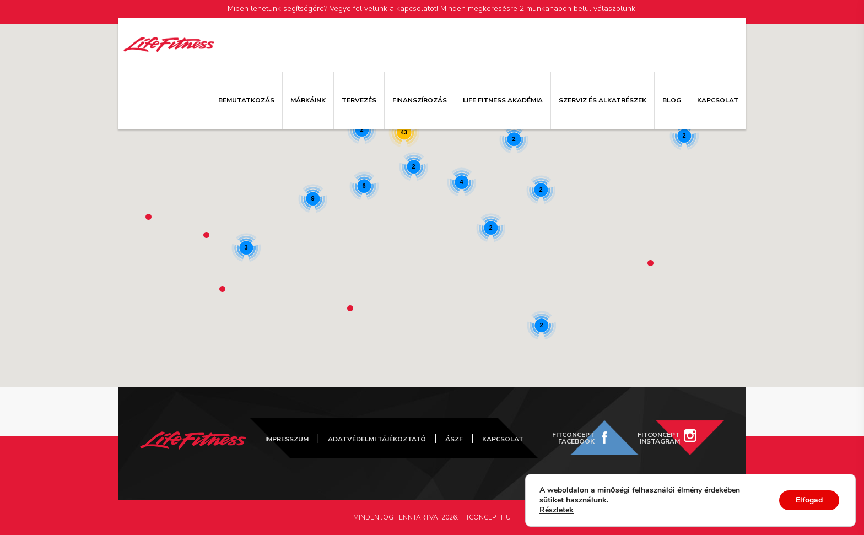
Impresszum (287, 439)
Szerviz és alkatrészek (602, 100)
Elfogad (809, 500)
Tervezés (359, 100)
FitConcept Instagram (659, 438)
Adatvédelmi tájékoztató (377, 439)
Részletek (556, 510)
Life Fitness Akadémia (503, 100)
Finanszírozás (419, 100)
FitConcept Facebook (573, 438)
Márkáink (308, 100)
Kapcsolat (717, 100)
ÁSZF (454, 439)
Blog (671, 100)
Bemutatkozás (246, 100)
